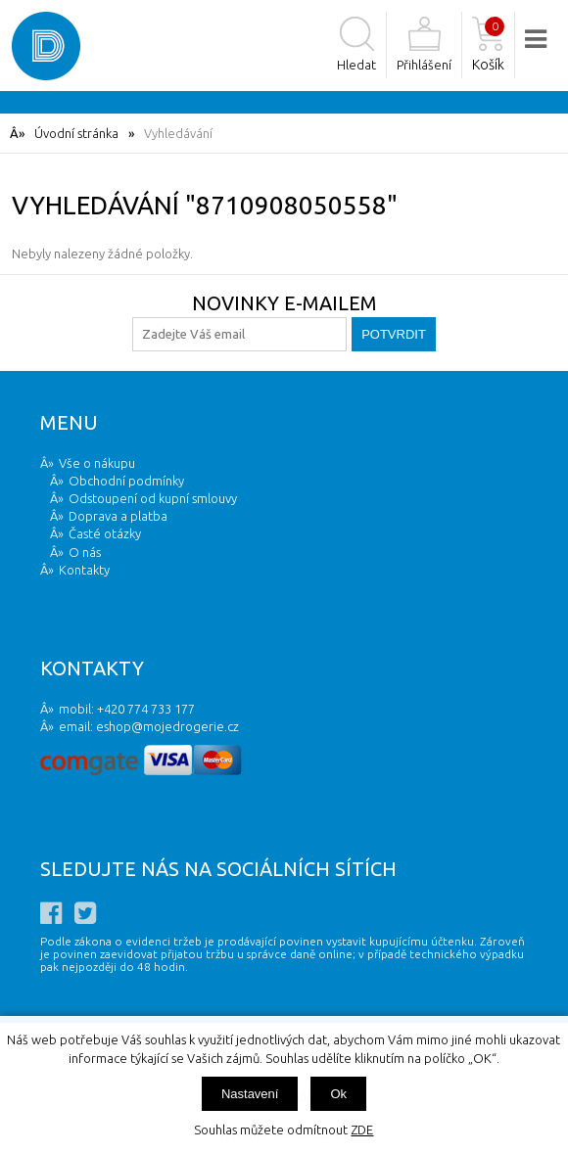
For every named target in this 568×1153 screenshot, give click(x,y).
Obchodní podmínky (126, 480)
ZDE (362, 1129)
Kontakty (84, 569)
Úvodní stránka (76, 133)
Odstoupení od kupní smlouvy (153, 498)
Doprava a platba (118, 516)
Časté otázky (105, 533)
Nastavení (250, 1093)
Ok (338, 1093)
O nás (85, 552)
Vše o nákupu (97, 463)
